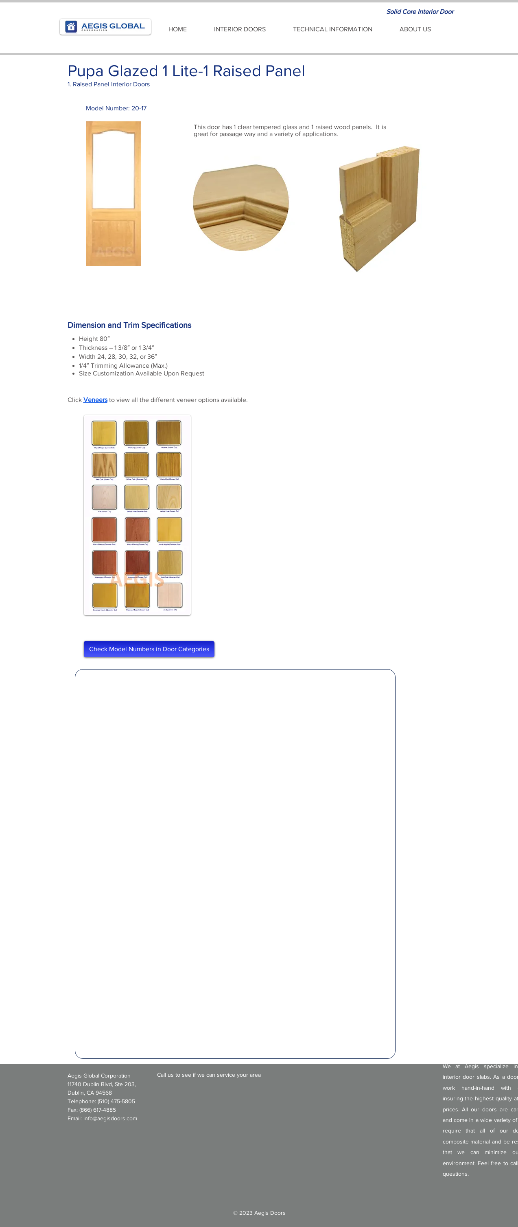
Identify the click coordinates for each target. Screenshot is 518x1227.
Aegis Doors (270, 1212)
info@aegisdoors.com (110, 1118)
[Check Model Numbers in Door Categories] (149, 649)
